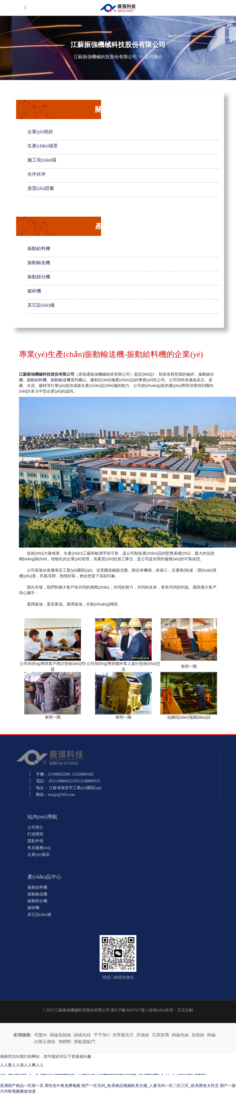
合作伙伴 (36, 174)
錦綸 (211, 1035)
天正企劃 (185, 1010)
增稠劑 (64, 1041)
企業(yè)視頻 (40, 131)
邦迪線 (142, 1035)
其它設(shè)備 (41, 305)
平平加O (102, 1035)
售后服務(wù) (39, 848)
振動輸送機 (38, 262)
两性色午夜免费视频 (62, 1085)
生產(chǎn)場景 (42, 145)
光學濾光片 (123, 1035)
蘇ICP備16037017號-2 (129, 1010)
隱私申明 (35, 841)
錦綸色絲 (180, 1035)
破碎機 (34, 290)
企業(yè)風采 (38, 854)
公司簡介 (153, 56)
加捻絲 (198, 1035)
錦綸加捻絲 (60, 1035)
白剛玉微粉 (44, 1041)
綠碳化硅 (82, 1035)
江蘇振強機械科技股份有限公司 (105, 56)
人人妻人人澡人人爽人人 (22, 1065)
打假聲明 (35, 834)
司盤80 (40, 1035)
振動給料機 (38, 248)
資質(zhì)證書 (40, 188)
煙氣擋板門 (84, 1041)
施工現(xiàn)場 (41, 160)
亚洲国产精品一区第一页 (22, 1085)
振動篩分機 (38, 276)
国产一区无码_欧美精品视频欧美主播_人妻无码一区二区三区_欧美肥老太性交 (150, 1085)
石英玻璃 (160, 1035)
